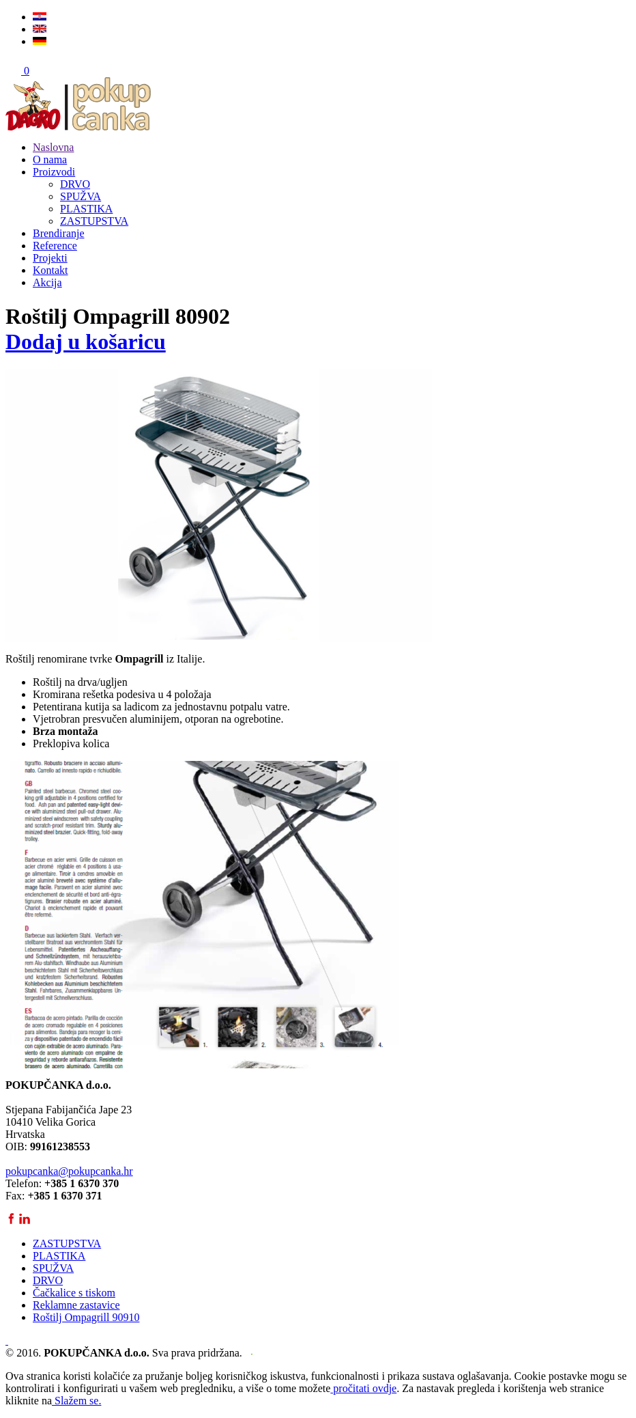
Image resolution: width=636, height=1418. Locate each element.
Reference (55, 245)
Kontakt (50, 270)
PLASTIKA (86, 208)
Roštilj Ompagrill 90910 (86, 1317)
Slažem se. (76, 1400)
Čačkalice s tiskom (74, 1292)
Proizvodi (54, 172)
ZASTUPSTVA (94, 221)
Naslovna (53, 147)
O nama (50, 159)
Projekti (50, 258)
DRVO (75, 184)
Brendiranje (59, 233)
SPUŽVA (80, 196)
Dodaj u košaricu (85, 341)
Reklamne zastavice (76, 1305)
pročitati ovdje (363, 1388)
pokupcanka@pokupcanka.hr (69, 1171)
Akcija (47, 282)
